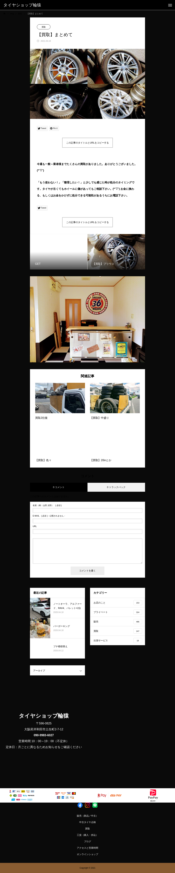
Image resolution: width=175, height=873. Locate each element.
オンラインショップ (87, 854)
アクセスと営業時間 (87, 847)
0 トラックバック (116, 487)
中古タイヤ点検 (87, 822)
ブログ (87, 841)
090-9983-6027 (44, 735)
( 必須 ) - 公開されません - (49, 516)
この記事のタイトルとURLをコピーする (87, 142)
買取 (44, 27)
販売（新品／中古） (87, 815)
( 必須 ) (47, 505)
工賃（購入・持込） (87, 835)
